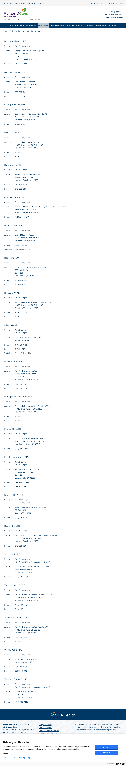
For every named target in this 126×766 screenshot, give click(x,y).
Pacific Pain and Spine (24, 353)
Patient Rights (45, 728)
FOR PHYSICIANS (35, 3)
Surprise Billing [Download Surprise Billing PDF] (47, 725)
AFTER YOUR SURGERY (106, 26)
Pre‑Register (96, 3)
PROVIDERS (43, 26)
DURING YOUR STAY (84, 26)
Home (6, 31)
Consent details (9, 758)
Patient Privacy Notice (49, 731)
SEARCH (119, 3)
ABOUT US (8, 3)
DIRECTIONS (20, 3)
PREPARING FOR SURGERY (62, 26)
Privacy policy (24, 758)
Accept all (106, 747)
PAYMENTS (109, 3)
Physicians (17, 31)
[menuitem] (8, 3)
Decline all (106, 753)
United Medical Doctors (25, 249)
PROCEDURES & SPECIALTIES (23, 26)
